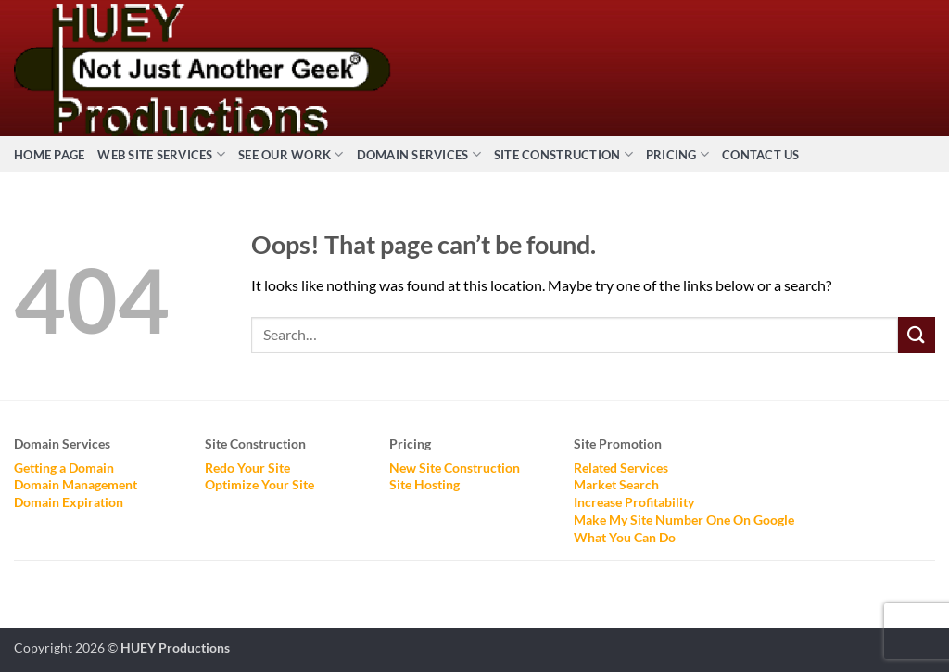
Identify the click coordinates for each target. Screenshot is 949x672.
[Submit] (916, 335)
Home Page (49, 154)
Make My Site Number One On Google (684, 519)
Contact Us (761, 154)
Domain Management (75, 484)
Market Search (616, 484)
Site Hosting (424, 484)
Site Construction (563, 154)
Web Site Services (161, 154)
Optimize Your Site (259, 484)
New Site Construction (454, 467)
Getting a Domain (64, 467)
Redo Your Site (247, 467)
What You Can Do (625, 537)
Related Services (621, 467)
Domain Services (419, 154)
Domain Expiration (68, 502)
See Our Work (291, 154)
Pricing (677, 154)
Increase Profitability (634, 502)
